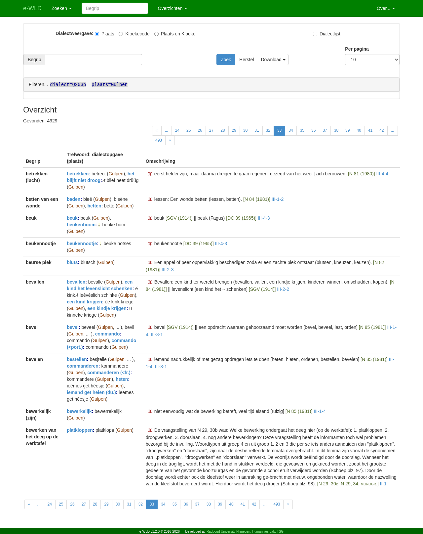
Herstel (246, 59)
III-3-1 (157, 334)
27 (211, 130)
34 (290, 130)
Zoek (226, 59)
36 (313, 130)
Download (273, 59)
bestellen (77, 359)
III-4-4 (382, 173)
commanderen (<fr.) (108, 372)
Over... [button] (386, 8)
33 (279, 130)
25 (188, 130)
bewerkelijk (79, 411)
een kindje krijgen (106, 308)
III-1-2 (278, 198)
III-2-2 (283, 288)
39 (347, 130)
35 (302, 130)
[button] (150, 173)
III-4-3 (264, 217)
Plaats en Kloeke (175, 33)
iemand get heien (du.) (91, 392)
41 (370, 130)
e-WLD (32, 8)
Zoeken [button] (62, 8)
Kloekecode (134, 33)
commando (107, 333)
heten (122, 378)
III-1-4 (320, 411)
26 (200, 130)
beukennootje (82, 243)
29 (234, 130)
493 (158, 140)
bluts (72, 262)
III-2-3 (168, 269)
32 (268, 130)
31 (256, 130)
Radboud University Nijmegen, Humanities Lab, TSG (245, 531)
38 (336, 130)
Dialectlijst (326, 33)
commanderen (82, 365)
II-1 (383, 483)
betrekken (78, 173)
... (166, 130)
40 (359, 130)
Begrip (34, 59)
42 (381, 130)
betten (94, 205)
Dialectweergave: (74, 33)
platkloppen (80, 429)
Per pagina (357, 49)
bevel (73, 327)
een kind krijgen (84, 301)
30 (245, 130)
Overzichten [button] (172, 8)
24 (177, 130)
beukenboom (81, 224)
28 (222, 130)
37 (325, 130)
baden (73, 198)
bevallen (76, 281)
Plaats (104, 33)
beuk (72, 217)
